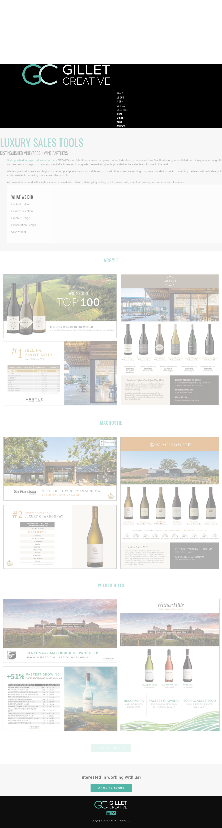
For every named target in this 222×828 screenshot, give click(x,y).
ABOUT (120, 118)
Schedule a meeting (111, 788)
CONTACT (121, 126)
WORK (119, 122)
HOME (119, 114)
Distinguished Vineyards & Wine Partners (46, 160)
